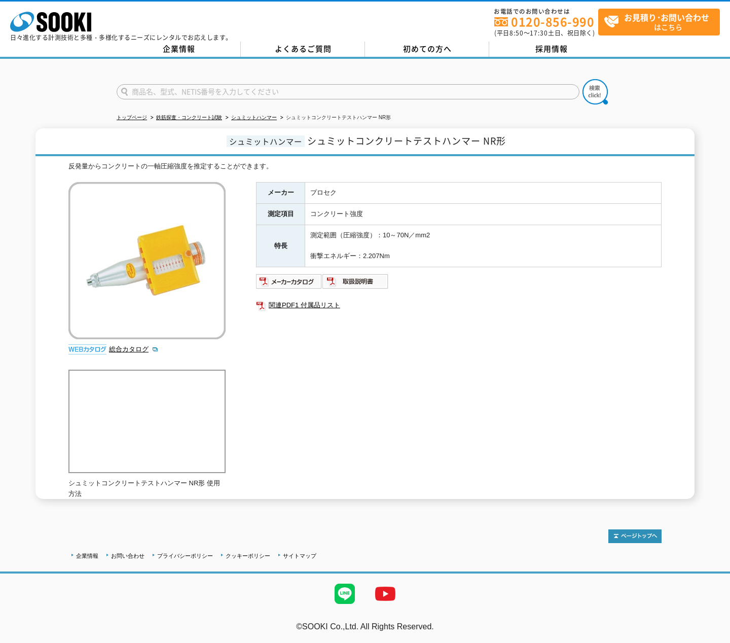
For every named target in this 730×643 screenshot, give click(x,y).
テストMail (710, 637)
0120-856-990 (552, 21)
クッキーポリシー (248, 556)
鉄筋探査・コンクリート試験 (189, 117)
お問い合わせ (127, 556)
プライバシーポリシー (185, 556)
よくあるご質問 (303, 48)
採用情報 (551, 48)
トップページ (132, 117)
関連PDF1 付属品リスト (304, 305)
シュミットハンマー (254, 117)
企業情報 (179, 48)
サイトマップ (299, 556)
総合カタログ (129, 349)
